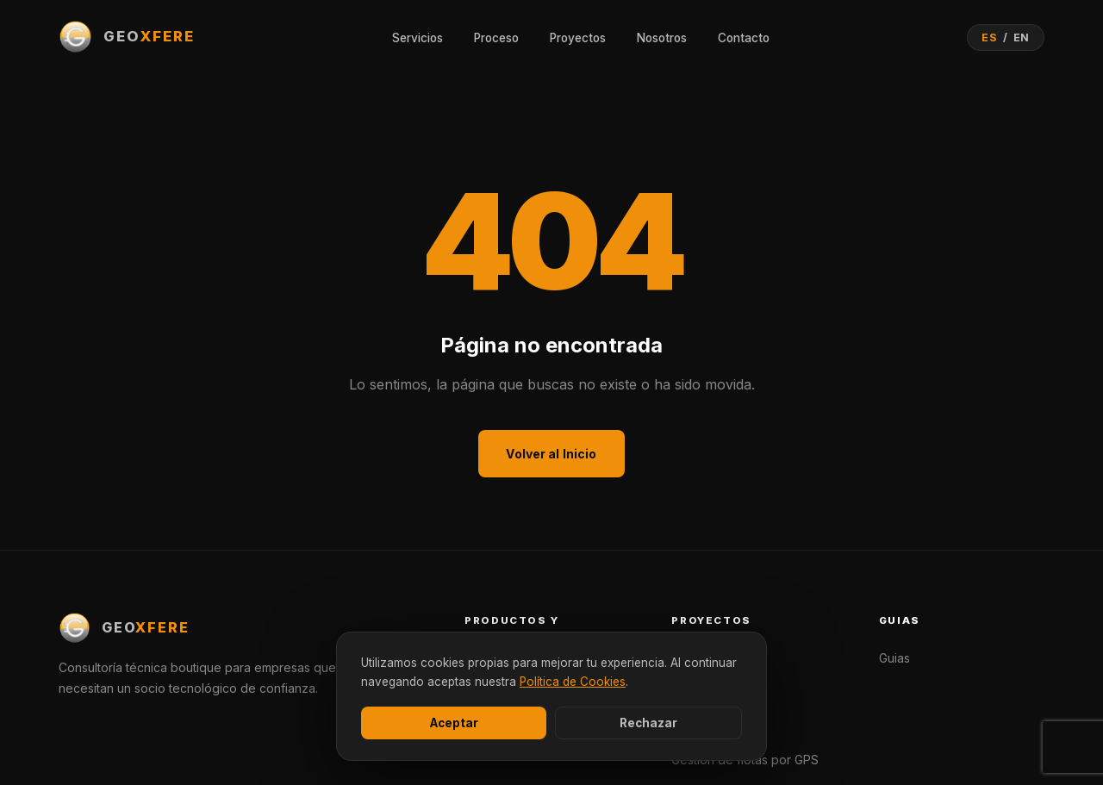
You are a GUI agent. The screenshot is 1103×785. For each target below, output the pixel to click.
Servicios (417, 38)
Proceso (496, 38)
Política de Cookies (573, 681)
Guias (894, 658)
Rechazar (648, 723)
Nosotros (662, 38)
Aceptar (454, 723)
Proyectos (578, 38)
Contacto (744, 38)
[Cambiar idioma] (1005, 37)
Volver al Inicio (551, 453)
